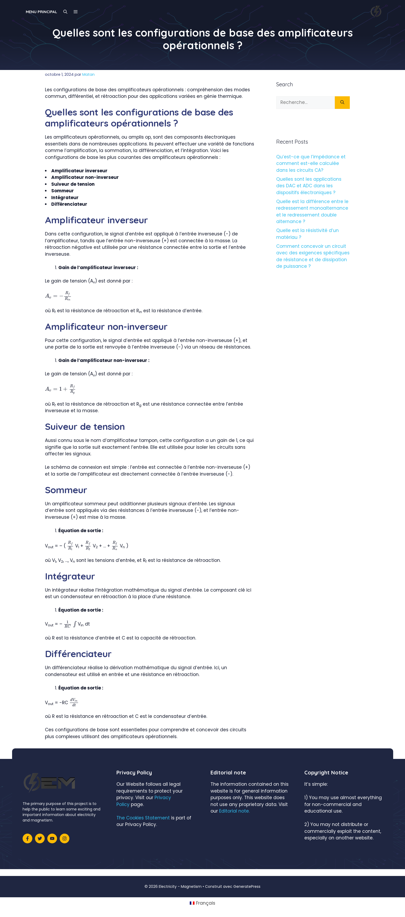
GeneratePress (246, 886)
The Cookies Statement (143, 818)
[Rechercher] (342, 102)
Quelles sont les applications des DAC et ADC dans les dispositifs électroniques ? (308, 186)
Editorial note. (234, 811)
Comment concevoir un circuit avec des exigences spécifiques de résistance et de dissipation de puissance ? (313, 256)
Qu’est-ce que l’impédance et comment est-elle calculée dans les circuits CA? (311, 163)
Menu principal (41, 11)
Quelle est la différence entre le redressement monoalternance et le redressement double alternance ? (312, 211)
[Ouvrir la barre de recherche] (65, 11)
